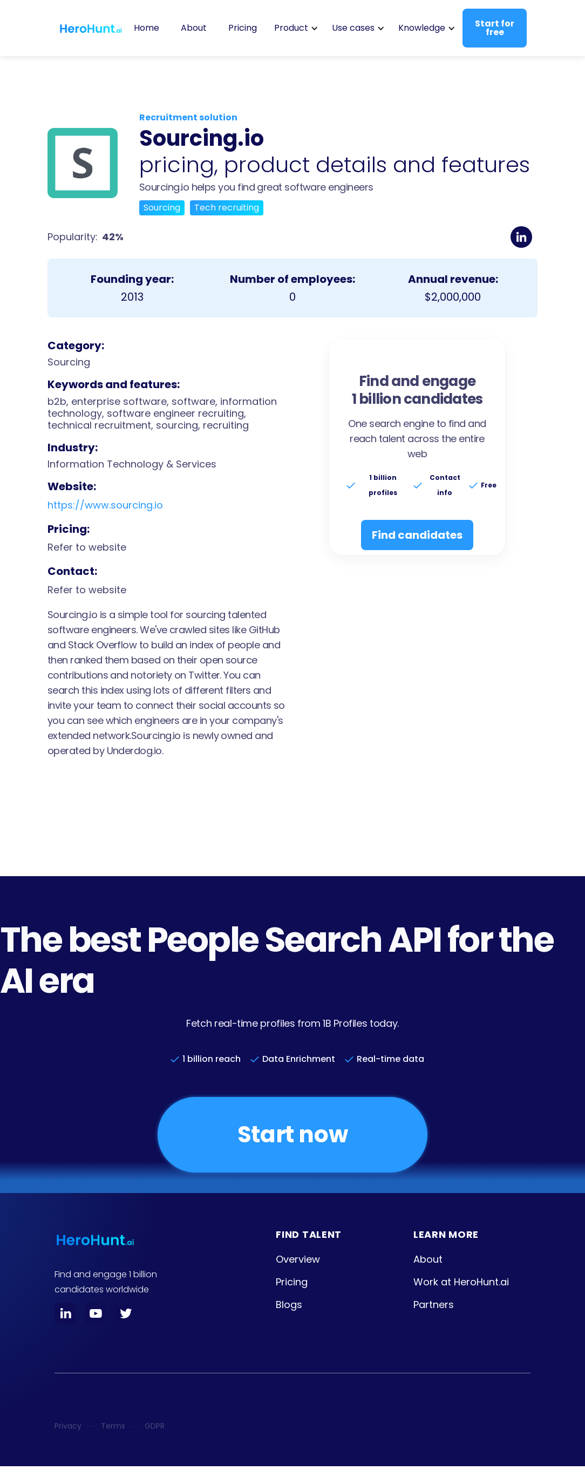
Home (146, 28)
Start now (292, 1134)
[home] (90, 28)
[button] (294, 28)
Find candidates (417, 535)
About (194, 28)
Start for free (494, 27)
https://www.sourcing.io (105, 505)
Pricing (242, 28)
